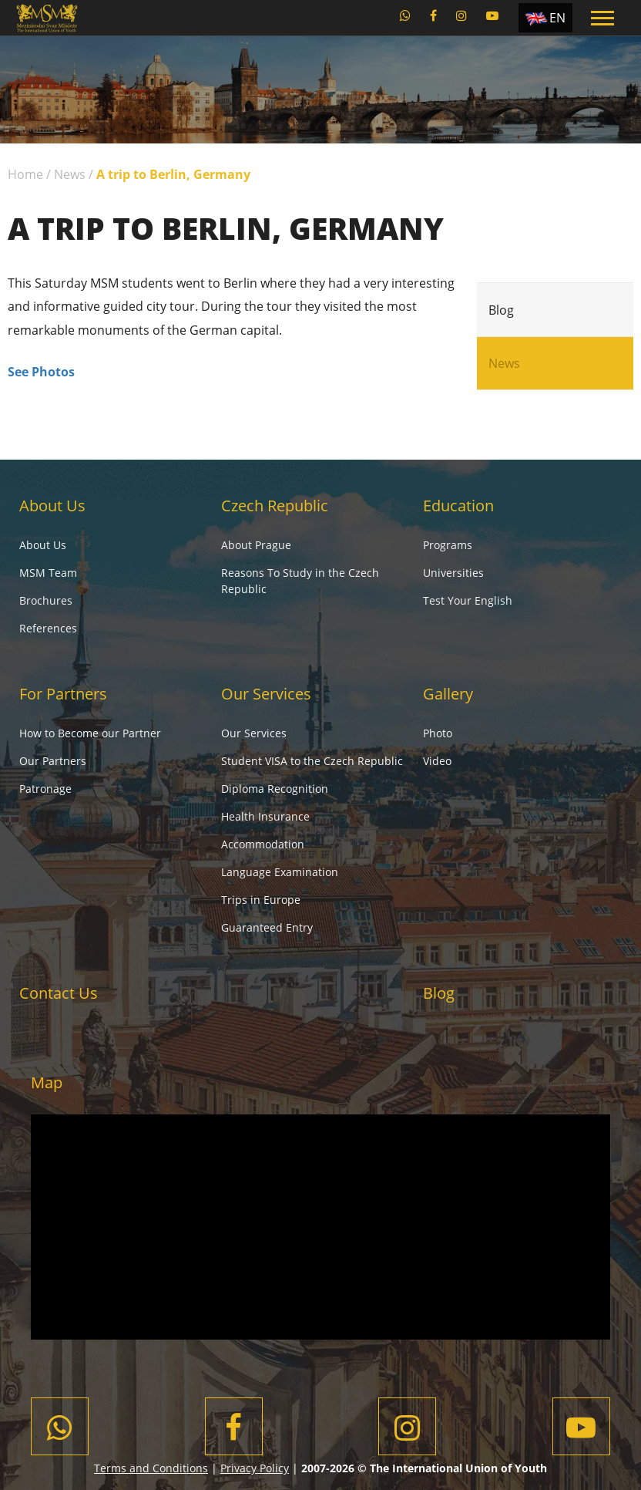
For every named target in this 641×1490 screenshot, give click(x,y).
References (48, 628)
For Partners (63, 693)
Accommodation (262, 844)
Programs (447, 545)
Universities (453, 572)
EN (557, 17)
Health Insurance (265, 816)
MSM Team (48, 572)
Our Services (266, 693)
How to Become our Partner (90, 733)
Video (437, 760)
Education (458, 505)
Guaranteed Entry (267, 927)
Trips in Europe (260, 899)
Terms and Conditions (151, 1468)
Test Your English (467, 600)
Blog (501, 310)
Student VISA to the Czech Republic (312, 760)
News (70, 174)
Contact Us (58, 993)
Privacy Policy (254, 1468)
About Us (52, 505)
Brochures (45, 600)
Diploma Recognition (274, 788)
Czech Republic (274, 505)
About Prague (256, 545)
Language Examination (279, 872)
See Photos (41, 371)
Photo (437, 733)
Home (25, 174)
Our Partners (52, 760)
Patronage (45, 788)
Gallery (448, 693)
